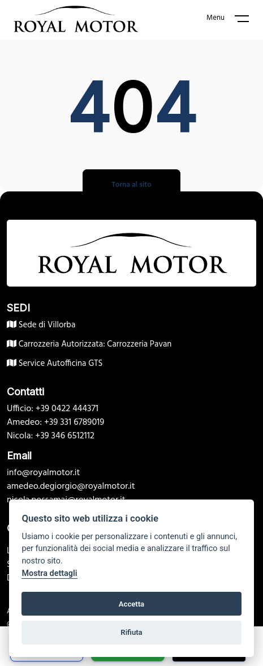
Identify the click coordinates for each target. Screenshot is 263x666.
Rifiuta (131, 632)
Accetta (131, 604)
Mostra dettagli (49, 573)
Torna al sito (131, 185)
